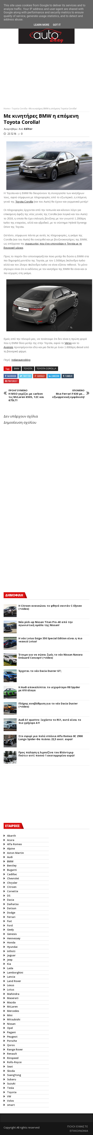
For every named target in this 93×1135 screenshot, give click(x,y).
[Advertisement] (31, 557)
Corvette (12, 891)
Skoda (11, 1071)
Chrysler (12, 882)
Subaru (11, 1079)
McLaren (12, 1006)
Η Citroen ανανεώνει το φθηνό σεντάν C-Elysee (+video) (50, 607)
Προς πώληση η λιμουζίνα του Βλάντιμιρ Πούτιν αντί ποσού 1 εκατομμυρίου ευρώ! (46, 754)
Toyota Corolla (20, 108)
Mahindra (13, 994)
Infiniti (11, 951)
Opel (10, 1028)
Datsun (11, 908)
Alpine (11, 848)
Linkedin (55, 375)
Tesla (10, 1088)
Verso (68, 343)
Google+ (41, 375)
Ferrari (11, 917)
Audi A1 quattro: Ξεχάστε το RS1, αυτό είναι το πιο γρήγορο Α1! (49, 721)
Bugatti (12, 870)
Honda (11, 942)
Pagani (11, 1032)
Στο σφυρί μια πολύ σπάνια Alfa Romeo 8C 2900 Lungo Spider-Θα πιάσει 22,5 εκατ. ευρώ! (50, 738)
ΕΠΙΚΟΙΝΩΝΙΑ (79, 1130)
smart (11, 1105)
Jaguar (11, 955)
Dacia (10, 899)
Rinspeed (12, 1058)
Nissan (11, 1023)
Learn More (41, 24)
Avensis (8, 347)
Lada (10, 968)
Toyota (28, 368)
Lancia (11, 976)
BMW (16, 368)
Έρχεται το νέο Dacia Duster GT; (40, 671)
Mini (9, 1015)
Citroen (11, 887)
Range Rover (15, 1049)
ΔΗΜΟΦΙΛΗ (14, 595)
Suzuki (11, 1083)
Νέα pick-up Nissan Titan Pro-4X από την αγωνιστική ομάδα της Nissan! (45, 624)
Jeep (9, 959)
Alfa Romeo (14, 844)
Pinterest (13, 381)
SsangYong (14, 1075)
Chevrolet (13, 878)
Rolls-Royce (14, 1062)
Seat (10, 1066)
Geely (10, 929)
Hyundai (12, 947)
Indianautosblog (20, 359)
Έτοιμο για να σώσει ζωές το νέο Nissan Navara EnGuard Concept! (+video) (50, 656)
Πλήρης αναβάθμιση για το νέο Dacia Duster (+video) (48, 705)
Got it (57, 24)
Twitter (27, 375)
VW (9, 1096)
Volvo (10, 1100)
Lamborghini (15, 972)
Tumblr (68, 375)
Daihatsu (13, 904)
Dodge (11, 912)
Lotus (10, 989)
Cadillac (12, 874)
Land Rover (14, 981)
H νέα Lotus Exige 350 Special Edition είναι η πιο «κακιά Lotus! (50, 640)
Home (7, 108)
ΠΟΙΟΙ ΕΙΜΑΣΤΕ (77, 1126)
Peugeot (12, 1036)
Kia (9, 964)
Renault (12, 1053)
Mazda (11, 1002)
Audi (10, 857)
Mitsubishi (13, 1019)
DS (8, 895)
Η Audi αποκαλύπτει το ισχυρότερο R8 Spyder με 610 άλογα (49, 689)
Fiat (9, 921)
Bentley (12, 865)
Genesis (12, 934)
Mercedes (13, 1011)
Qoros (11, 1045)
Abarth (11, 835)
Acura (10, 840)
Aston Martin (15, 853)
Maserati (12, 998)
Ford (10, 925)
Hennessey (13, 938)
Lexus (10, 985)
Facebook (11, 375)
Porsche (12, 1040)
